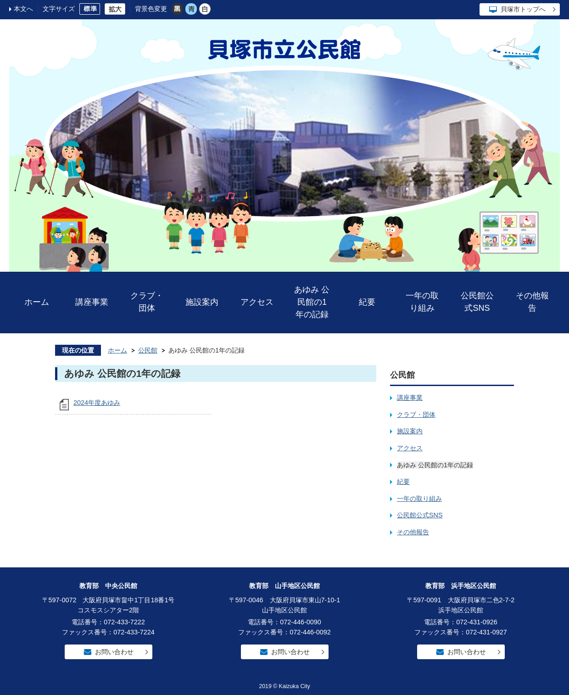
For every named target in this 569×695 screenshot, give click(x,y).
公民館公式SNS (477, 302)
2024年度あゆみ (96, 402)
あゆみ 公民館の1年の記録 (311, 302)
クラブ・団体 (146, 302)
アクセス (256, 302)
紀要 (367, 302)
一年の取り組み (422, 302)
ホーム (36, 302)
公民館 (147, 350)
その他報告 (532, 302)
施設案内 (201, 302)
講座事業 (91, 302)
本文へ (23, 8)
